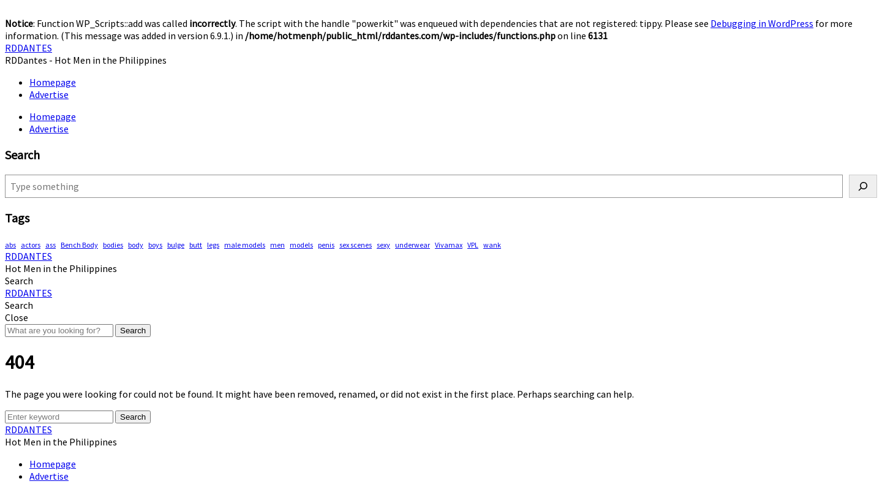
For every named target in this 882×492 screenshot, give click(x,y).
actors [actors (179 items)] (30, 244)
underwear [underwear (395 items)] (412, 244)
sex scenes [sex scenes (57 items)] (355, 244)
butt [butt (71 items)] (195, 244)
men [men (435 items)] (277, 244)
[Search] (863, 186)
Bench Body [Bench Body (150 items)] (79, 244)
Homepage (52, 82)
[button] (19, 280)
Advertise (49, 94)
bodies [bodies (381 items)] (113, 244)
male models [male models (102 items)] (244, 244)
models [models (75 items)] (301, 244)
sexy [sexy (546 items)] (383, 244)
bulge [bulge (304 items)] (175, 244)
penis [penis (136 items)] (326, 244)
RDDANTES (28, 48)
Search (133, 330)
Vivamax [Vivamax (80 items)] (448, 244)
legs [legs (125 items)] (213, 244)
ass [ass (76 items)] (50, 244)
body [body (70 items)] (135, 244)
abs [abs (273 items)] (10, 244)
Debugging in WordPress (761, 23)
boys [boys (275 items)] (155, 244)
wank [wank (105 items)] (492, 244)
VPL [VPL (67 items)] (472, 244)
